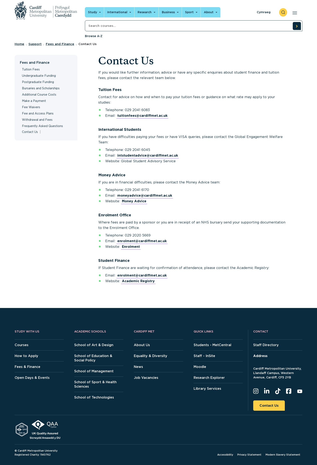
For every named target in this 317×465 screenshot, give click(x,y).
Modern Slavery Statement (283, 454)
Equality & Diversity (150, 356)
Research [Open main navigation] (145, 12)
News (138, 367)
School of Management (94, 371)
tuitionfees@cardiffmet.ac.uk (142, 116)
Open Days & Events (32, 378)
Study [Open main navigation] (92, 12)
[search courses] (297, 26)
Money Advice (134, 201)
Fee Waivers (31, 107)
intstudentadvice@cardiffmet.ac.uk (147, 155)
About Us (142, 345)
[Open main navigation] (294, 12)
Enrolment (131, 247)
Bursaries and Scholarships (41, 88)
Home (19, 44)
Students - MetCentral (212, 345)
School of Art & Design (93, 345)
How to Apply (26, 356)
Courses (21, 345)
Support (35, 44)
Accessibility (225, 454)
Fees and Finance (60, 44)
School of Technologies (94, 397)
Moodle (200, 367)
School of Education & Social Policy (93, 358)
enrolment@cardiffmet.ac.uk (142, 241)
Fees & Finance (27, 367)
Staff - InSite (204, 356)
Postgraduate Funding (38, 82)
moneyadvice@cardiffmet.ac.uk (144, 195)
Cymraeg (264, 12)
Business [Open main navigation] (168, 12)
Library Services (207, 389)
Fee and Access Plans (38, 113)
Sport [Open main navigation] (189, 12)
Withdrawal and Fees (37, 119)
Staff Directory (266, 345)
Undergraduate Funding (39, 75)
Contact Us (269, 406)
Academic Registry (138, 281)
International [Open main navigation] (117, 12)
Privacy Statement (249, 454)
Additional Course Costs (39, 94)
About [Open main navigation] (208, 12)
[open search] (283, 12)
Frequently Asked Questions (42, 126)
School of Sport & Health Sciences (95, 384)
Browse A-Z (93, 36)
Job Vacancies (146, 378)
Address (260, 356)
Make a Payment (34, 101)
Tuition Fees (31, 69)
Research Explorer (209, 378)
